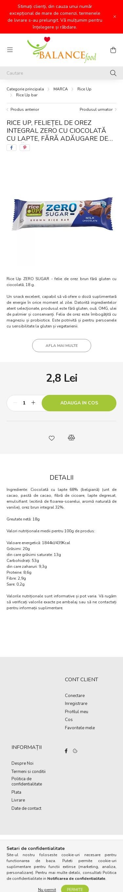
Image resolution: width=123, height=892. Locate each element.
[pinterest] (25, 147)
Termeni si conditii (28, 772)
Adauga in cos (79, 403)
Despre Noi (22, 763)
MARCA (60, 89)
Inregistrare (76, 704)
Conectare (75, 696)
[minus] (15, 403)
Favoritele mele (80, 728)
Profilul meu (76, 712)
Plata (16, 792)
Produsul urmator (96, 109)
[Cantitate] (24, 403)
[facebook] (11, 147)
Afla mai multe (62, 345)
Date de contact (26, 808)
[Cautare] (61, 73)
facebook (66, 751)
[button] (51, 437)
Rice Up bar (26, 95)
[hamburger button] (9, 50)
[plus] (33, 403)
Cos (69, 720)
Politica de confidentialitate (26, 782)
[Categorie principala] (25, 89)
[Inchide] (115, 17)
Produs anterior (24, 109)
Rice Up (84, 89)
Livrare (18, 800)
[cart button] (113, 50)
